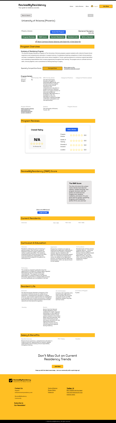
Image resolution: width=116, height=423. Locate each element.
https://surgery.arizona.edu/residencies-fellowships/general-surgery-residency (27, 110)
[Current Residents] (57, 37)
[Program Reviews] (29, 37)
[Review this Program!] (58, 32)
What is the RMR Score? (43, 209)
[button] (106, 6)
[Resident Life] (72, 37)
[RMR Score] (42, 37)
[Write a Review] (72, 129)
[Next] (90, 15)
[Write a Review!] (87, 37)
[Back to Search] (26, 15)
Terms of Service (52, 388)
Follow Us (51, 392)
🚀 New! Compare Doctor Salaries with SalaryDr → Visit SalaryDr (58, 41)
